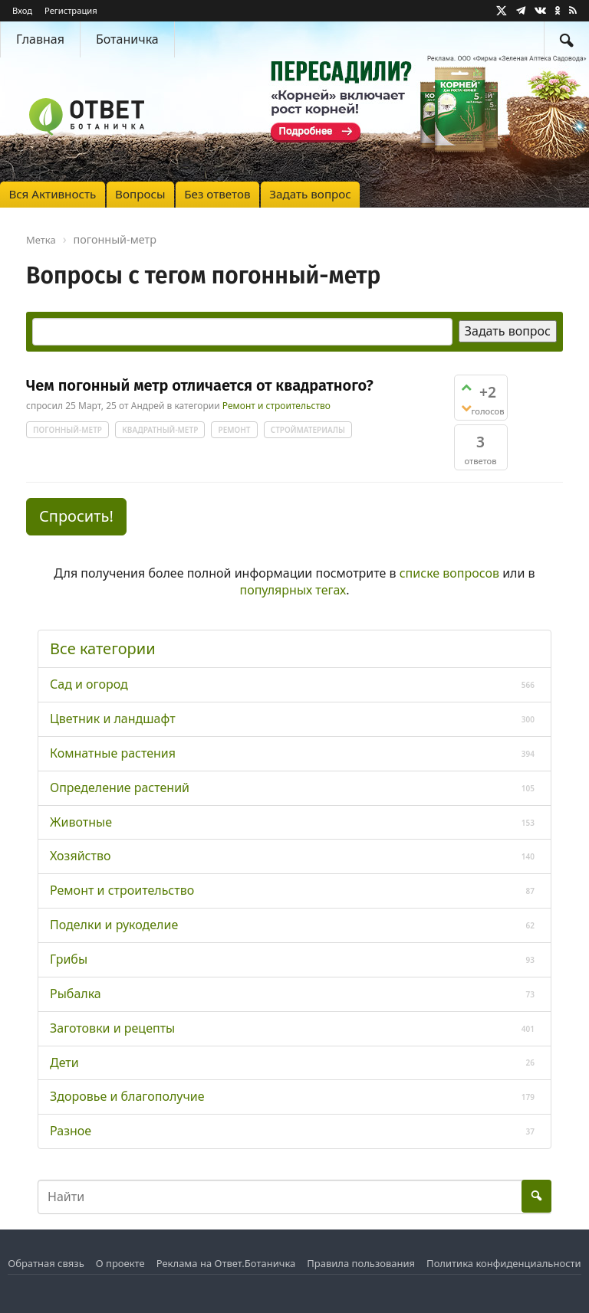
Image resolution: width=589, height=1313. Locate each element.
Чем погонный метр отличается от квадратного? (199, 385)
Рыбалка (75, 993)
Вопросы (140, 193)
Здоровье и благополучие (127, 1096)
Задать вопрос (310, 193)
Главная (40, 39)
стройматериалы (308, 429)
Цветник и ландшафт (113, 718)
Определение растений (119, 787)
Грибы (68, 959)
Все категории (103, 648)
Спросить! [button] (76, 516)
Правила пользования (361, 1263)
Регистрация (70, 10)
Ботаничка (127, 39)
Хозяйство (80, 855)
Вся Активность (52, 193)
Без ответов (217, 193)
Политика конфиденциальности (503, 1263)
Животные (81, 822)
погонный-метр (67, 429)
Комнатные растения (113, 753)
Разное (70, 1130)
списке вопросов (449, 573)
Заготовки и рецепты (112, 1028)
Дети (64, 1062)
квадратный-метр (160, 429)
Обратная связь (46, 1263)
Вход (22, 10)
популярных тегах (292, 589)
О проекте (120, 1263)
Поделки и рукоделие (114, 924)
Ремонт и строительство (276, 406)
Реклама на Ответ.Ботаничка (226, 1263)
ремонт (234, 429)
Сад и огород (89, 684)
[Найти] (567, 39)
